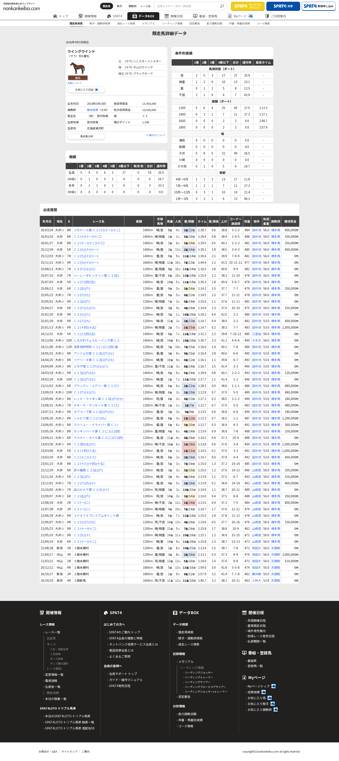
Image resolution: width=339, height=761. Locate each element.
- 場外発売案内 (256, 631)
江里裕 (256, 334)
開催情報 (87, 16)
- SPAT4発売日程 (118, 686)
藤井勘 (256, 574)
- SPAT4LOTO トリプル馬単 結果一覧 (68, 722)
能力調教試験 (214, 23)
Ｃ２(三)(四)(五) (84, 282)
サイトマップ (69, 751)
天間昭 (275, 548)
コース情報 (263, 23)
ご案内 (86, 751)
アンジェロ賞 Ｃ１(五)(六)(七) (94, 353)
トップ (60, 16)
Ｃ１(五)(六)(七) (84, 373)
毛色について (74, 83)
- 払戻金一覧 (51, 686)
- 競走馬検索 (184, 632)
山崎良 (256, 470)
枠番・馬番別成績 (239, 23)
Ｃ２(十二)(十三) (85, 457)
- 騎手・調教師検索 (189, 638)
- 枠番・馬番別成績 (189, 720)
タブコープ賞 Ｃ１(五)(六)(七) (94, 411)
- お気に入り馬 (256, 698)
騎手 (119, 6)
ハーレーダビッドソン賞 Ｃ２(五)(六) (96, 275)
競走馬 (106, 6)
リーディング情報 (172, 23)
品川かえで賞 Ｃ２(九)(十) (91, 489)
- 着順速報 (50, 680)
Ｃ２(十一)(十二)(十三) (89, 243)
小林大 (256, 580)
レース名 (146, 6)
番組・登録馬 (205, 16)
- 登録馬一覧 (254, 666)
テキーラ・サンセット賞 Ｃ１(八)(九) (96, 405)
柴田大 (256, 548)
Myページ (240, 16)
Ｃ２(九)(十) (82, 535)
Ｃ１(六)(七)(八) (84, 392)
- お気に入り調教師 (259, 709)
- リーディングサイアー (196, 682)
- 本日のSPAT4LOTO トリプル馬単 (66, 716)
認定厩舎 (194, 23)
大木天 (256, 340)
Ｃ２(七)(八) (82, 314)
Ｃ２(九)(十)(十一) (86, 249)
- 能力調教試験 (186, 714)
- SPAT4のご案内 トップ (123, 632)
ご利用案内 (275, 16)
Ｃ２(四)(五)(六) (84, 444)
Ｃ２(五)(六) (82, 288)
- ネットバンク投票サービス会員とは (132, 644)
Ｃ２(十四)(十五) (85, 327)
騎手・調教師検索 (100, 23)
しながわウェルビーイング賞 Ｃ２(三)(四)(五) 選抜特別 (97, 340)
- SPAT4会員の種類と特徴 (124, 638)
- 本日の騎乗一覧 (54, 699)
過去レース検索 (126, 23)
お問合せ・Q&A (48, 751)
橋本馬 (275, 230)
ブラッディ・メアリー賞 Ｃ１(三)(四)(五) (96, 386)
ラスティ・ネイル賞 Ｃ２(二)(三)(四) (98, 437)
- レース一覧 (51, 632)
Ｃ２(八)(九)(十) (84, 483)
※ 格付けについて (156, 135)
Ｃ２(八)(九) (82, 321)
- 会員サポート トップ (122, 673)
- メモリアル (184, 661)
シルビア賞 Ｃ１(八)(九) (90, 418)
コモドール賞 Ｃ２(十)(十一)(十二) (97, 230)
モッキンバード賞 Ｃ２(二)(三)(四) (97, 431)
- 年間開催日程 (256, 620)
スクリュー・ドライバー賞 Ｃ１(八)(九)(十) (98, 424)
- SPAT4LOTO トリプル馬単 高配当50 (68, 728)
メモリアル (148, 23)
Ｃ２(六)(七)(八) (84, 269)
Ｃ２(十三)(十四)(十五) (89, 463)
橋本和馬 (92, 110)
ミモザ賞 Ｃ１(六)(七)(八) (91, 366)
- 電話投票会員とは (120, 650)
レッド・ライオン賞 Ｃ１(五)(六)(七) (98, 399)
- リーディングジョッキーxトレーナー (205, 691)
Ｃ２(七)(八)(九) (84, 522)
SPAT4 (114, 16)
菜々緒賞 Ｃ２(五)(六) (88, 470)
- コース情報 (184, 726)
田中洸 (256, 230)
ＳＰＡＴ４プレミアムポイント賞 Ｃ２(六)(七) (98, 515)
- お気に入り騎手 (257, 704)
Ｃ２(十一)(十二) (85, 528)
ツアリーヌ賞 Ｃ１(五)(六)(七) (94, 360)
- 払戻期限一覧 (256, 641)
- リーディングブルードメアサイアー (204, 687)
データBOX (143, 16)
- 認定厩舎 (183, 696)
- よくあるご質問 (118, 656)
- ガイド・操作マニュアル (124, 680)
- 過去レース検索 (187, 644)
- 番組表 (251, 660)
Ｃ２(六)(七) (82, 295)
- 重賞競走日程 (256, 625)
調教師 (132, 6)
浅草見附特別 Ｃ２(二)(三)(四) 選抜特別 (97, 347)
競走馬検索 (76, 23)
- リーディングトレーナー (198, 677)
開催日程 (174, 16)
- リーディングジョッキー (198, 672)
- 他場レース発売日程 (260, 636)
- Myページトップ (258, 686)
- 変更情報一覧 (53, 674)
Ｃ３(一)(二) (82, 502)
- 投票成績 (253, 692)
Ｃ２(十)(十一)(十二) (87, 236)
